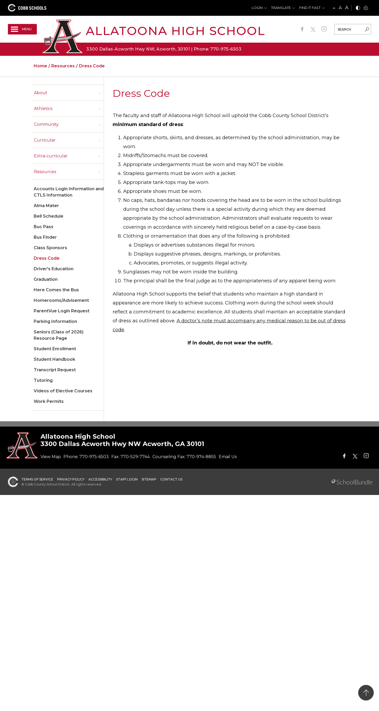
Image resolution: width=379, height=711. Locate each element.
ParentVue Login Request (61, 310)
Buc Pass (43, 226)
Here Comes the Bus (56, 289)
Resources (45, 171)
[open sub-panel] (98, 93)
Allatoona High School (175, 30)
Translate (281, 8)
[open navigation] (22, 29)
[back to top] (366, 692)
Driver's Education (53, 268)
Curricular (45, 140)
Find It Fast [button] (310, 8)
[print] (366, 8)
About (40, 92)
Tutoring (43, 380)
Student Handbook (54, 359)
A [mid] (340, 7)
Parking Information (55, 321)
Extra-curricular (51, 155)
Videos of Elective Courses (63, 390)
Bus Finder (45, 237)
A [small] (334, 8)
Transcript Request (55, 369)
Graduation (46, 279)
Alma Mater (46, 205)
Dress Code (46, 258)
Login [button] (257, 8)
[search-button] (367, 30)
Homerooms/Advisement (61, 300)
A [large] (346, 8)
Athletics (43, 108)
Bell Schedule (48, 216)
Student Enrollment (55, 348)
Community (46, 124)
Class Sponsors (50, 247)
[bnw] (358, 8)
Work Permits (49, 401)
